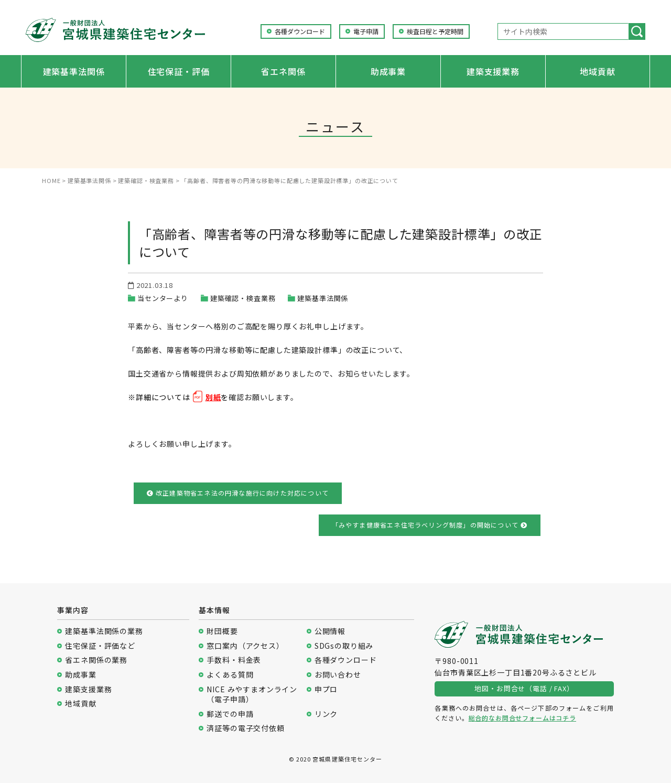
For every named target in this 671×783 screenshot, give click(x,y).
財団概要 (222, 631)
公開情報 (330, 631)
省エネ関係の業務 (96, 660)
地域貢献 (597, 71)
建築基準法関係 (74, 71)
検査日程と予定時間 (435, 31)
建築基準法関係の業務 (104, 631)
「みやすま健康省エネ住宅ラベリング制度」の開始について (430, 524)
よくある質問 (230, 675)
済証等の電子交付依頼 (245, 728)
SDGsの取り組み (344, 646)
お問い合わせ (338, 675)
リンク (326, 714)
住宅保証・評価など (100, 646)
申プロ (326, 689)
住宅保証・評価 (179, 71)
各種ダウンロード (300, 31)
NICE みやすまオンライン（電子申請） (252, 694)
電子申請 (365, 31)
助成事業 (388, 71)
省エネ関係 (283, 71)
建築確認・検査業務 (243, 298)
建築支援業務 (493, 71)
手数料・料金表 (234, 660)
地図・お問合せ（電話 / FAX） (523, 688)
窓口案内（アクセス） (245, 646)
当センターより (162, 298)
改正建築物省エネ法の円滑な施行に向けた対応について (238, 492)
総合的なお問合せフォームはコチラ (522, 717)
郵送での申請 (230, 714)
